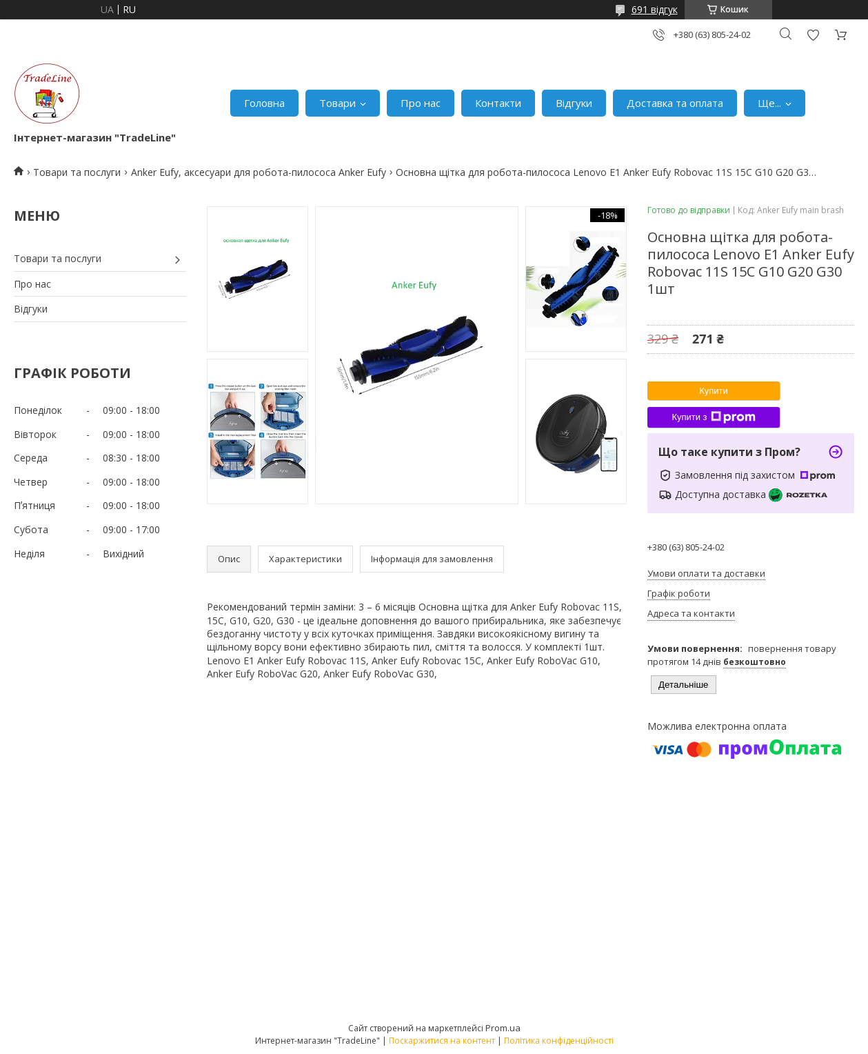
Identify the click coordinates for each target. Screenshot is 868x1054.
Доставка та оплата (675, 103)
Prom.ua (503, 1028)
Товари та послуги (77, 172)
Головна (264, 103)
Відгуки (574, 103)
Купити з (713, 417)
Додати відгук (813, 35)
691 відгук (655, 9)
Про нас (421, 103)
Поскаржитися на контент (442, 1040)
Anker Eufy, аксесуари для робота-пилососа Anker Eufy (258, 172)
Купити (713, 391)
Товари (337, 103)
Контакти (498, 103)
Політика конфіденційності (559, 1040)
